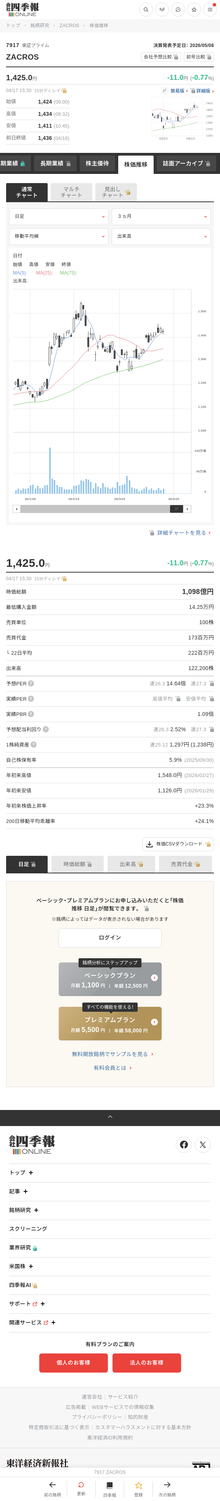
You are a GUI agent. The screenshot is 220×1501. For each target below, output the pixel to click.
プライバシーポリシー (97, 1417)
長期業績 (51, 163)
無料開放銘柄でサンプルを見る (110, 1054)
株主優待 (97, 163)
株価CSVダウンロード (178, 844)
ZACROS (69, 25)
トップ (13, 25)
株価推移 (136, 164)
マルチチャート (71, 192)
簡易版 (177, 91)
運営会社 (92, 1397)
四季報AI (23, 1285)
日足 (59, 217)
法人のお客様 (146, 1363)
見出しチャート (113, 192)
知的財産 (138, 1417)
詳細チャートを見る (177, 533)
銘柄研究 (40, 25)
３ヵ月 (161, 217)
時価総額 (74, 864)
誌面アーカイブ (183, 163)
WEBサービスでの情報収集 (123, 1407)
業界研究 (23, 1248)
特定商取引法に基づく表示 (59, 1427)
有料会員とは (110, 1068)
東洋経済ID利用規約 (110, 1438)
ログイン (110, 938)
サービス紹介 (123, 1397)
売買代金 (182, 864)
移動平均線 (59, 237)
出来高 (161, 237)
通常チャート (27, 192)
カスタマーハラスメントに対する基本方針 (143, 1427)
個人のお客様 (73, 1363)
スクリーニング (28, 1229)
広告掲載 (76, 1407)
